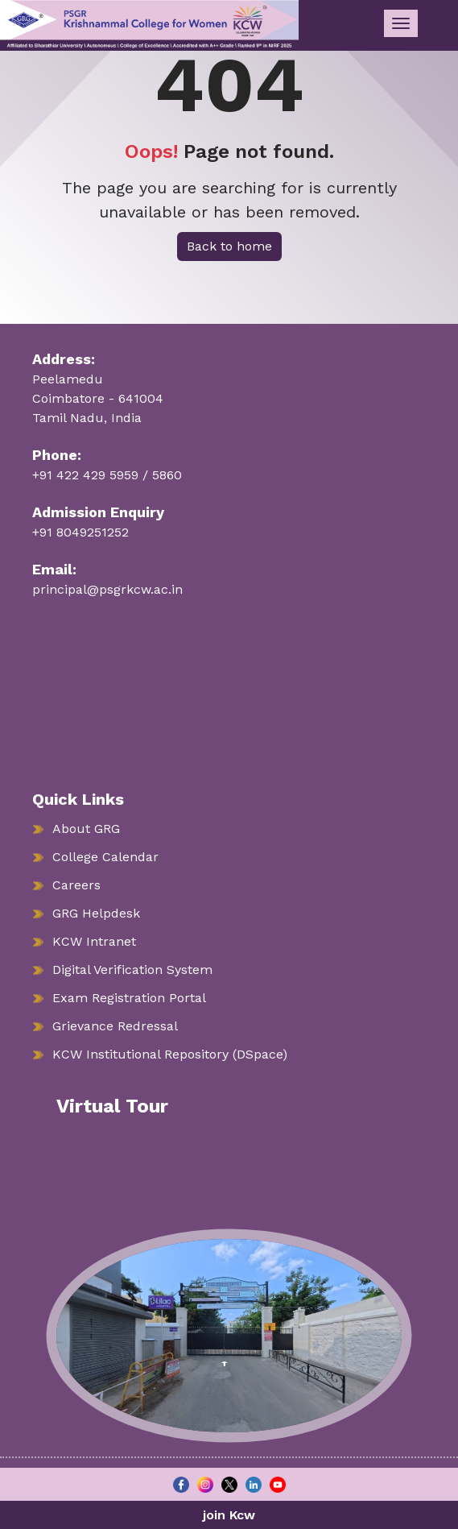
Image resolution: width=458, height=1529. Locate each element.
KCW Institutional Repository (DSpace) (169, 1054)
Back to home (229, 246)
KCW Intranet (94, 941)
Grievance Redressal (115, 1026)
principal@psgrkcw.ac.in (107, 589)
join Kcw (229, 1515)
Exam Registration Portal (129, 997)
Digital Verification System (132, 969)
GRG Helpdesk (96, 913)
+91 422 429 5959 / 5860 (107, 475)
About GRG (86, 828)
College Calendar (105, 856)
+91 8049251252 (80, 532)
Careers (76, 885)
